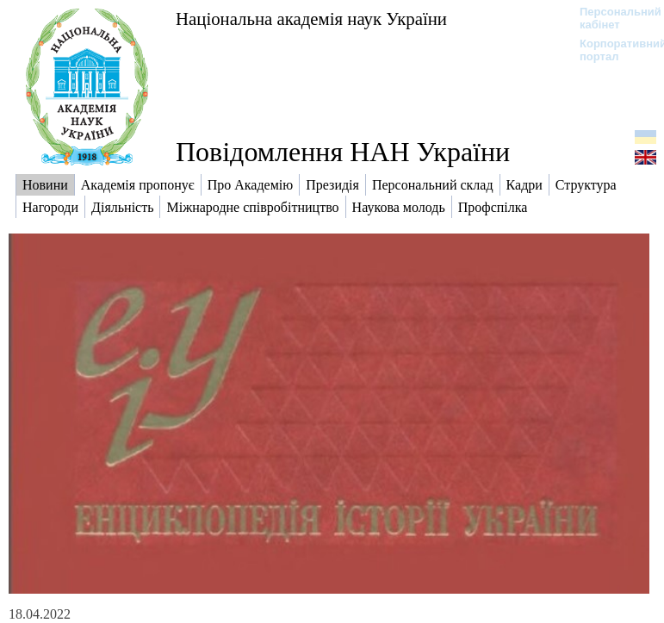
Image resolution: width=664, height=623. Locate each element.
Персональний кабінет (612, 18)
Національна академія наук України (311, 18)
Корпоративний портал (612, 50)
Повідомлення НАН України (343, 151)
